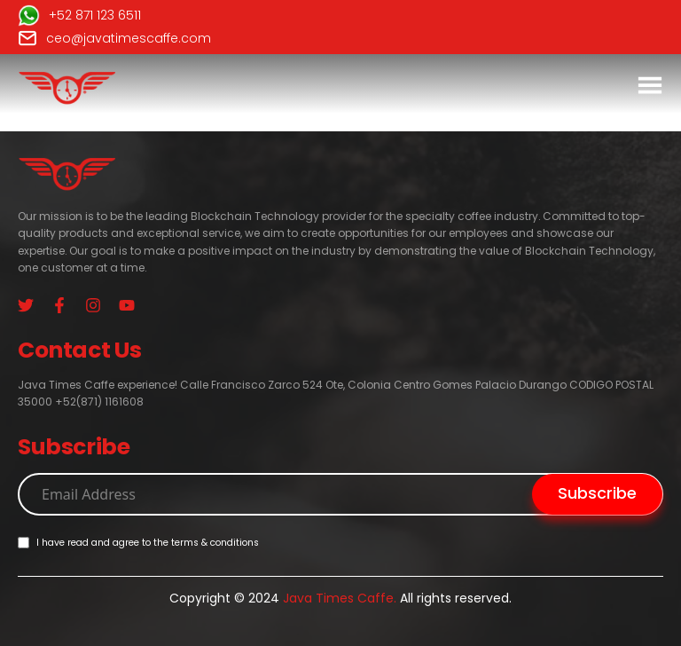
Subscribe (597, 493)
